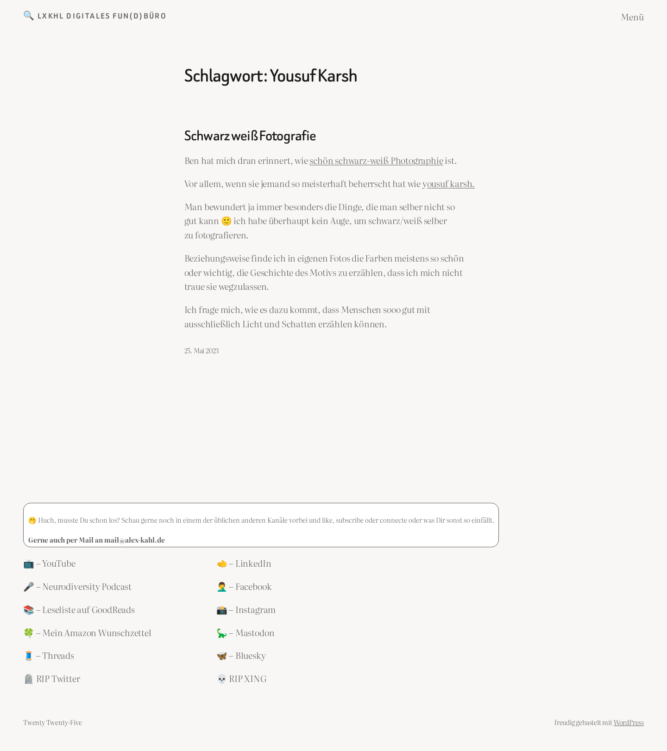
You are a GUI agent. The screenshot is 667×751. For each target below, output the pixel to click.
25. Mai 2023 (201, 350)
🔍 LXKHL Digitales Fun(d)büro (95, 16)
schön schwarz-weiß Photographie (376, 160)
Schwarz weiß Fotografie (250, 136)
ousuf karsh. (451, 183)
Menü (632, 16)
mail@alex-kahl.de (134, 539)
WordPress (629, 722)
